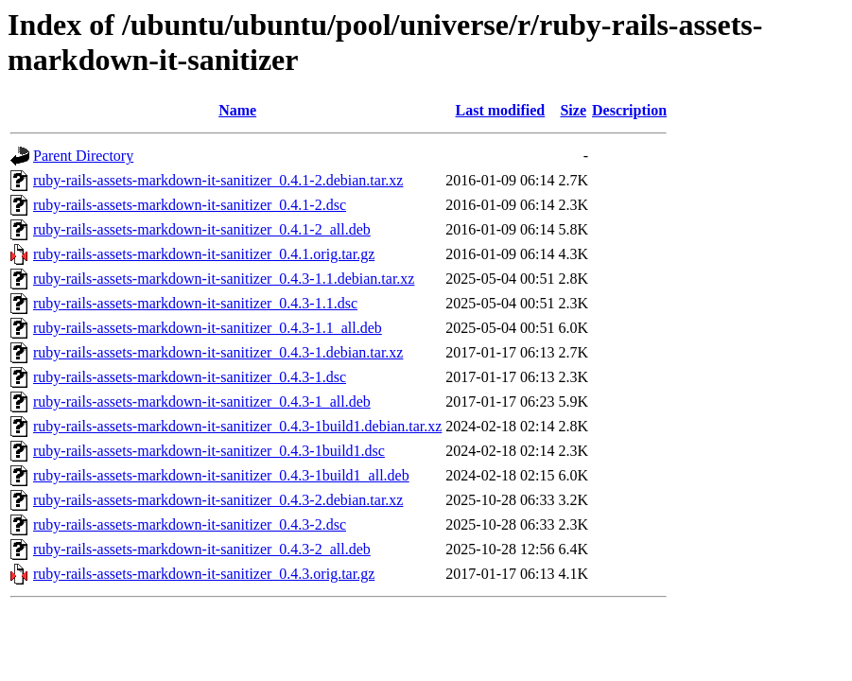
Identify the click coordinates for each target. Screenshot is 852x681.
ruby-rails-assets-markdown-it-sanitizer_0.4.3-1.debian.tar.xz (218, 352)
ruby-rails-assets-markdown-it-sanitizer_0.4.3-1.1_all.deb (207, 328)
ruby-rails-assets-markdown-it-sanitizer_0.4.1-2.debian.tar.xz (218, 180)
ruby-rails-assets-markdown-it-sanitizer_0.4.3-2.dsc (189, 524)
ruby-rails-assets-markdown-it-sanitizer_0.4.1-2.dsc (189, 205)
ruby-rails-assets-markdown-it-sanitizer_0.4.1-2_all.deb (202, 229)
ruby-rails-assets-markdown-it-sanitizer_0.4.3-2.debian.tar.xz (218, 500)
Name (237, 110)
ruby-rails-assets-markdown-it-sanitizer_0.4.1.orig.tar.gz (203, 254)
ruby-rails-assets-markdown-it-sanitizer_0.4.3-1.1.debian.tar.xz (223, 279)
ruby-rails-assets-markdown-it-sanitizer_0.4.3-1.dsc (189, 377)
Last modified (501, 110)
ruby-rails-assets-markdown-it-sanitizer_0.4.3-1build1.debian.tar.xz (237, 426)
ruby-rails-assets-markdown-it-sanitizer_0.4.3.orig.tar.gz (203, 574)
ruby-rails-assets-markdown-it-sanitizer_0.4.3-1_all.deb (202, 401)
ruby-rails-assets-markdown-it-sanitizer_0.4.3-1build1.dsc (209, 451)
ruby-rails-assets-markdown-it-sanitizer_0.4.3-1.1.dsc (195, 303)
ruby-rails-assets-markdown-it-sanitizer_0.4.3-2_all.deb (202, 549)
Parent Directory (83, 156)
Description (629, 110)
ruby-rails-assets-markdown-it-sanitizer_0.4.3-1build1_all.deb (221, 475)
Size (573, 110)
